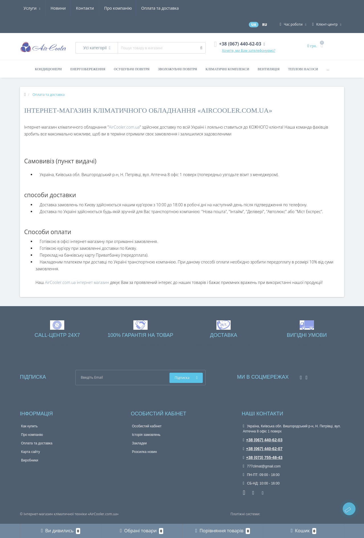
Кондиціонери (48, 69)
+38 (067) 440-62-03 (262, 440)
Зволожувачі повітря (177, 69)
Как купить (29, 426)
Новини (143, 8)
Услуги (117, 8)
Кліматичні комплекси (227, 69)
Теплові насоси (303, 69)
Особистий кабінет (147, 426)
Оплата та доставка (80, 8)
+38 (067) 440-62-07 (262, 448)
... (327, 69)
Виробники (29, 460)
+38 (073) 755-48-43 (262, 457)
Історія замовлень (146, 435)
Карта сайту (30, 452)
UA (253, 24)
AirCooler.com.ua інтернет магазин (77, 282)
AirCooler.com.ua (124, 127)
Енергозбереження (87, 69)
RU (264, 24)
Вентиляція (269, 69)
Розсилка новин (144, 452)
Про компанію (37, 8)
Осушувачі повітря (131, 69)
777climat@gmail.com (262, 466)
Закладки (139, 443)
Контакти (171, 8)
